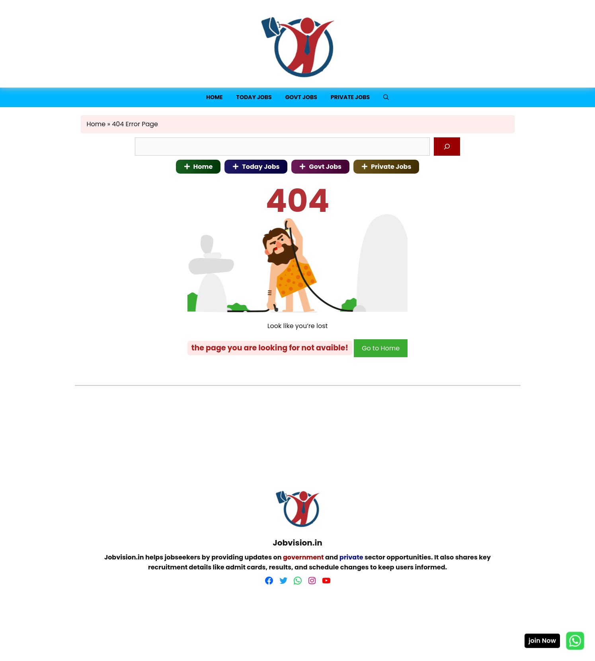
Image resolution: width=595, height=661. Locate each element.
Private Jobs (350, 97)
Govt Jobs (301, 97)
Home (214, 97)
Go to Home (381, 348)
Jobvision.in (124, 557)
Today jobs (254, 97)
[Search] (447, 146)
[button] (386, 97)
